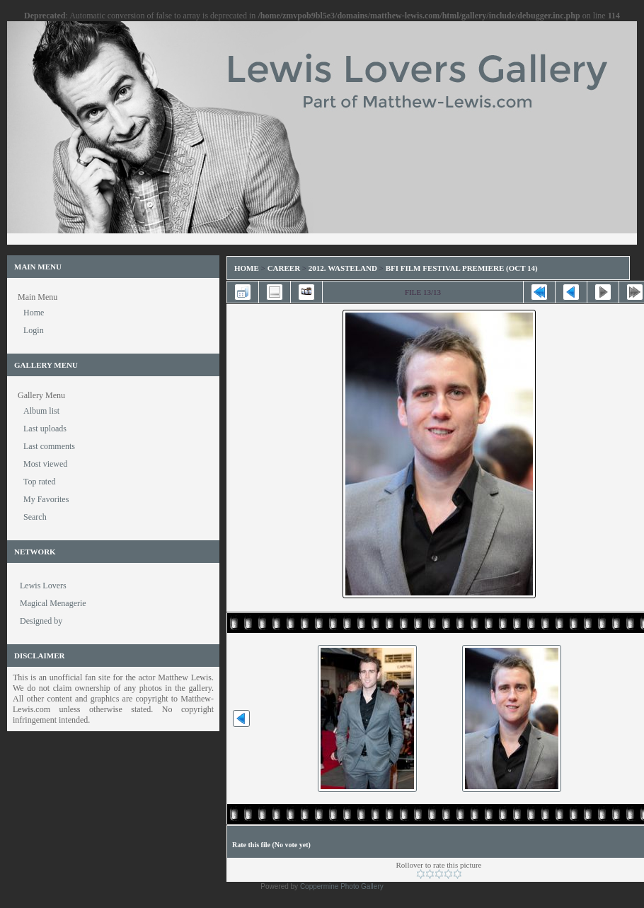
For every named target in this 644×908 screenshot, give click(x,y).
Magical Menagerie (53, 603)
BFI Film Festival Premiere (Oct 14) (462, 268)
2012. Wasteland (343, 268)
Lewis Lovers (43, 585)
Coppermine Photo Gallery (342, 886)
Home (246, 268)
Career (284, 268)
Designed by (41, 621)
